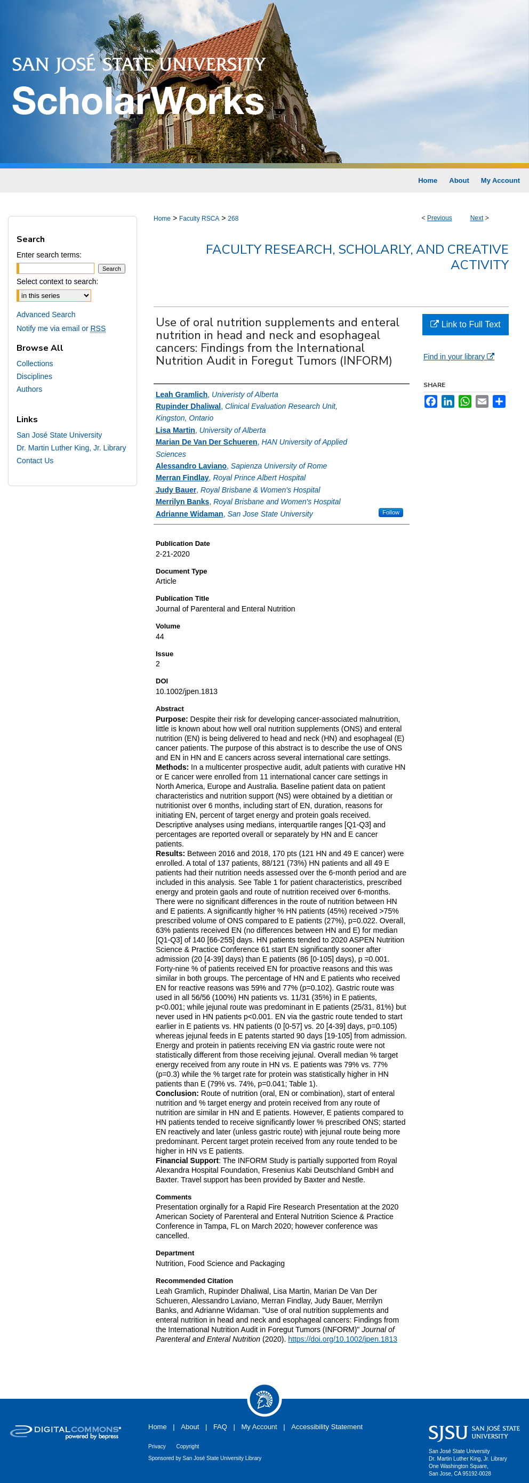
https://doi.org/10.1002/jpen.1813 (342, 1339)
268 (233, 218)
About (190, 1427)
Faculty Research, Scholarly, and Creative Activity (357, 257)
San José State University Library (222, 1458)
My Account (259, 1427)
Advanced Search (46, 314)
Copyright (187, 1446)
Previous (439, 218)
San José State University (59, 435)
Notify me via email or (61, 328)
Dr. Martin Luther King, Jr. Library (71, 448)
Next (477, 218)
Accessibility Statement (327, 1427)
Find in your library (458, 356)
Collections (35, 363)
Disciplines (34, 376)
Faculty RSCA (199, 218)
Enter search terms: (49, 255)
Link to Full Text (465, 324)
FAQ (220, 1427)
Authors (29, 389)
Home (162, 218)
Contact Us (35, 460)
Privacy (157, 1446)
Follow (390, 512)
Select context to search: (57, 281)
